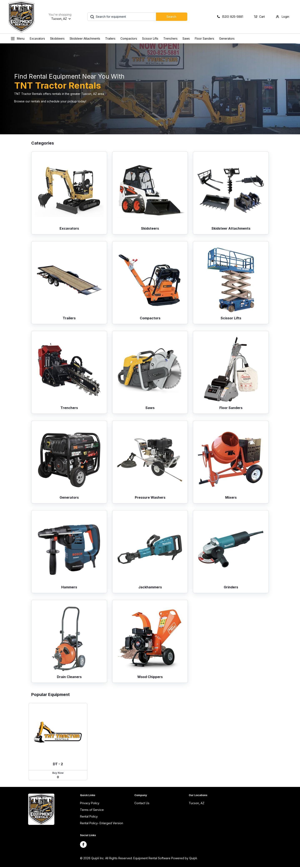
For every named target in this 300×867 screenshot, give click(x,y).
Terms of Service (92, 810)
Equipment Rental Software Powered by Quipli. (165, 858)
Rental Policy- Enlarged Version (101, 823)
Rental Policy (89, 816)
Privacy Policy (89, 803)
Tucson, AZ (196, 803)
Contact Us (141, 803)
